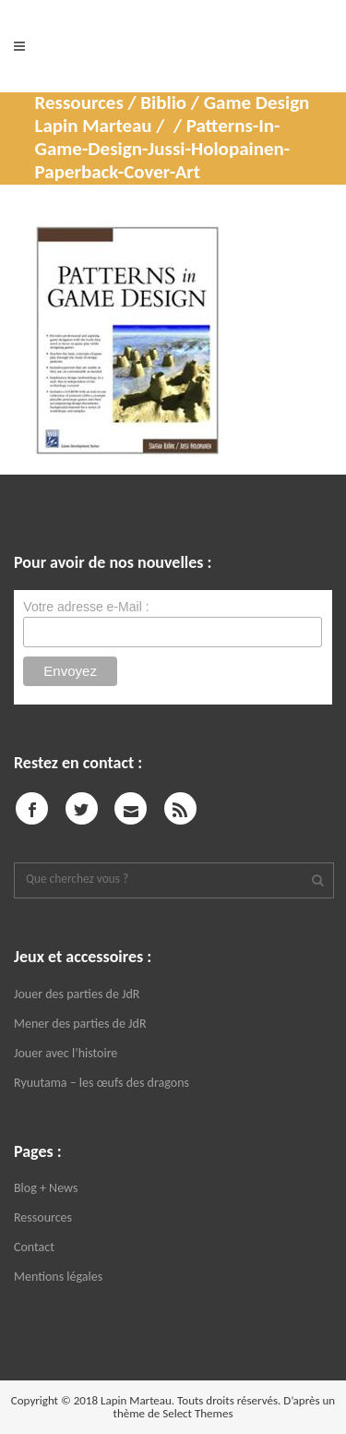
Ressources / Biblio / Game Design (172, 102)
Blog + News (46, 1188)
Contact (34, 1247)
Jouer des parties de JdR (76, 994)
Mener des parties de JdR (80, 1023)
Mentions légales (58, 1276)
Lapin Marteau (93, 126)
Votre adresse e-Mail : (86, 606)
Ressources (43, 1217)
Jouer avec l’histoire (65, 1053)
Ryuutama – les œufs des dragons (101, 1083)
